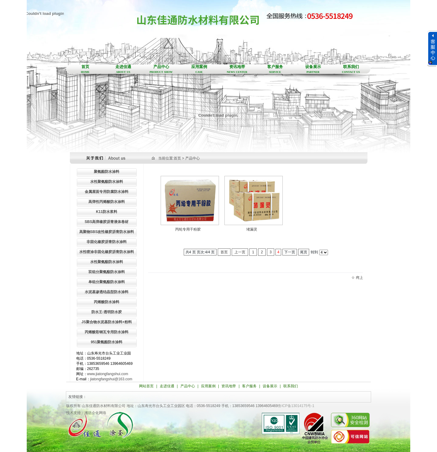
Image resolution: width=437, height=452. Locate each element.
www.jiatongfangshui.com (107, 374)
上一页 (239, 252)
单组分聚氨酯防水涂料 (106, 282)
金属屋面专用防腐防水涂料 (106, 192)
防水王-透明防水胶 (106, 312)
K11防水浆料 (106, 212)
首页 (85, 69)
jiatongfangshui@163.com (111, 379)
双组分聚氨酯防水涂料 (106, 272)
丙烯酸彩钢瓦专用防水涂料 (106, 332)
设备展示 (313, 69)
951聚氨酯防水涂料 (106, 342)
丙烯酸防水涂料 (106, 302)
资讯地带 (237, 69)
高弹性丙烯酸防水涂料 (106, 202)
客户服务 (275, 69)
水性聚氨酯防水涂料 (106, 182)
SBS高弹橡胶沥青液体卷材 (107, 222)
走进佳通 (123, 69)
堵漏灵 (251, 229)
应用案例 (199, 69)
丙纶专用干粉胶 (188, 229)
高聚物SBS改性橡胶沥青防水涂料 (106, 232)
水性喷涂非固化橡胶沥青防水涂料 (106, 252)
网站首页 (146, 386)
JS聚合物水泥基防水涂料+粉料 (106, 322)
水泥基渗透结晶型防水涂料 (106, 292)
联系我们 (351, 69)
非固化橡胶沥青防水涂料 (107, 242)
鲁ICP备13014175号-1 (296, 406)
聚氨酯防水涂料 (106, 172)
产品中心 (161, 69)
